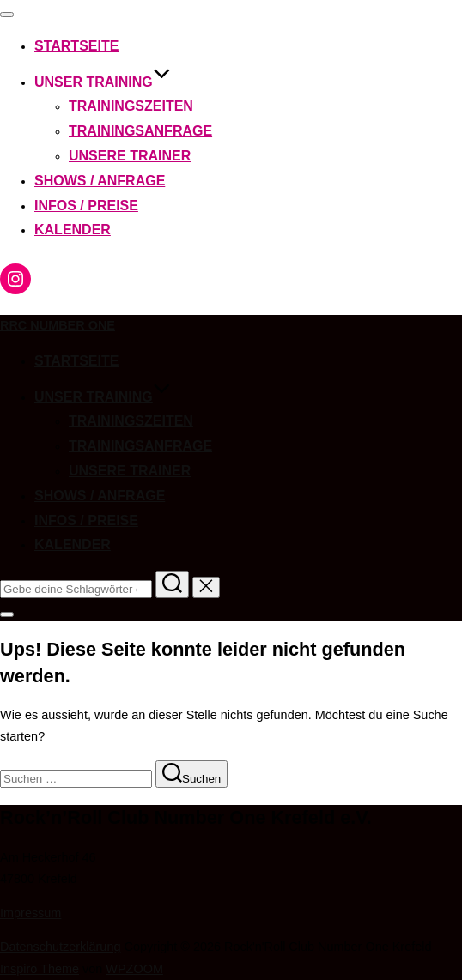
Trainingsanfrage (140, 131)
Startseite (76, 46)
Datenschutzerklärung (60, 946)
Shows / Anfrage (99, 180)
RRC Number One (57, 325)
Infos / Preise (86, 205)
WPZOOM (134, 969)
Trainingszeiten (131, 106)
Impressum (30, 913)
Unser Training (102, 82)
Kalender (72, 229)
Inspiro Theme (39, 969)
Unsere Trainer (130, 155)
